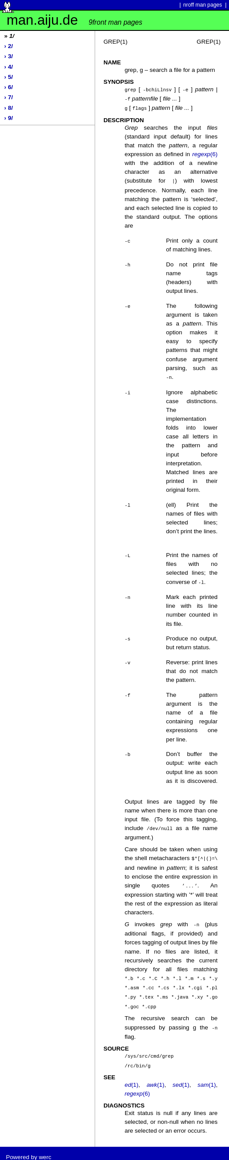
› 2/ (8, 46)
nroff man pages (202, 5)
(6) (205, 153)
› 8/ (8, 108)
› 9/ (8, 118)
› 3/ (8, 56)
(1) (131, 1077)
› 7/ (8, 97)
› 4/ (8, 67)
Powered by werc (28, 1149)
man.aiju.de (74, 20)
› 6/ (8, 87)
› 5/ (8, 77)
